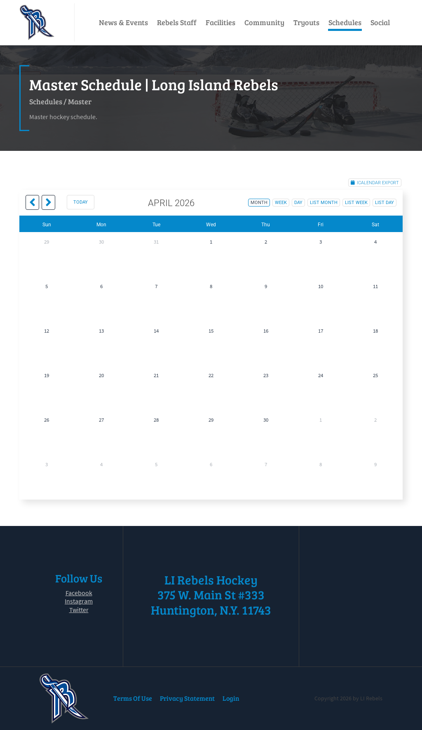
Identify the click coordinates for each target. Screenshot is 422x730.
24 (320, 375)
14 (156, 330)
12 (46, 330)
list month (324, 202)
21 (156, 375)
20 (101, 375)
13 (101, 330)
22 (211, 375)
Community (264, 22)
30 (101, 241)
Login (231, 698)
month (259, 202)
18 (375, 330)
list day (384, 202)
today (80, 202)
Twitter (79, 610)
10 (320, 286)
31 (156, 241)
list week (356, 202)
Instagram (79, 601)
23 (265, 375)
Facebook (79, 593)
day (298, 202)
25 (375, 375)
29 (46, 241)
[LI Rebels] (37, 22)
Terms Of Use (132, 698)
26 (46, 419)
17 (320, 330)
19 (46, 375)
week (281, 202)
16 (265, 330)
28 (156, 419)
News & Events (123, 22)
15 (211, 330)
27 (101, 419)
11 (375, 286)
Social (380, 22)
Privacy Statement (187, 698)
